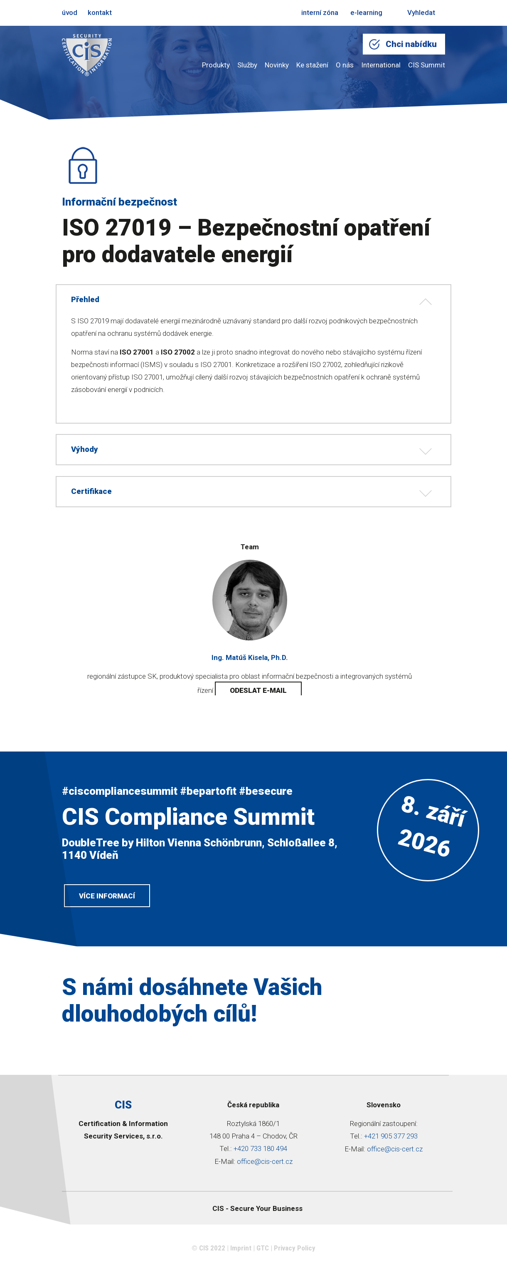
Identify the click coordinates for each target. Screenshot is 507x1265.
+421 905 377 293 (391, 1139)
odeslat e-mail (258, 690)
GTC (262, 1250)
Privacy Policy (294, 1250)
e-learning (366, 12)
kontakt (100, 12)
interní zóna (319, 12)
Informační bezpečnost (119, 202)
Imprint (240, 1250)
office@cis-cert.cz (265, 1164)
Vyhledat (414, 12)
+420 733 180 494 (260, 1152)
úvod (69, 12)
